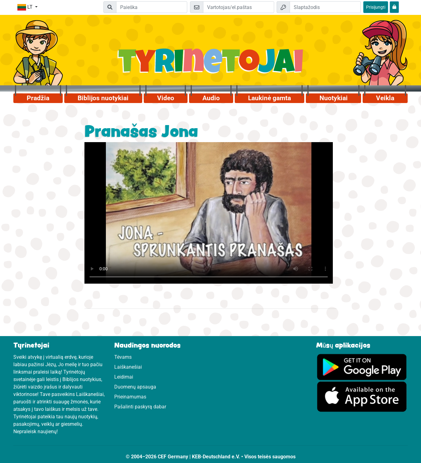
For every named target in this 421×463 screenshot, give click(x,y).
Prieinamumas (130, 397)
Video (165, 98)
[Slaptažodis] (325, 7)
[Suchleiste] (151, 7)
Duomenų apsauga (135, 387)
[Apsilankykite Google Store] (362, 396)
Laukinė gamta (269, 98)
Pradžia (38, 98)
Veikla (385, 98)
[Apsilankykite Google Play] (362, 367)
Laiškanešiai (128, 367)
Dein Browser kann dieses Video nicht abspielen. (208, 213)
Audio (211, 98)
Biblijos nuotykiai (103, 98)
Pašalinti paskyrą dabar (140, 407)
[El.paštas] (238, 7)
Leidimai (123, 377)
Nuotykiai (333, 98)
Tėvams (123, 357)
